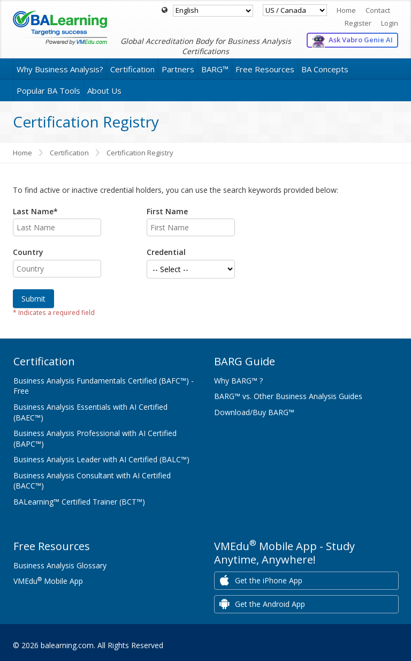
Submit (33, 299)
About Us (104, 90)
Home (346, 10)
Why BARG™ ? (238, 380)
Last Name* (35, 211)
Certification (132, 69)
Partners (178, 69)
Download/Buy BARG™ (254, 412)
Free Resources (264, 69)
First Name (167, 211)
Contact (378, 10)
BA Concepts (324, 69)
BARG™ (215, 69)
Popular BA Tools (48, 90)
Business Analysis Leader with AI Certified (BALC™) (101, 459)
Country (28, 252)
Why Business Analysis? (60, 69)
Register (358, 23)
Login (389, 23)
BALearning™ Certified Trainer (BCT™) (79, 502)
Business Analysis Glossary (59, 565)
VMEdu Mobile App (48, 581)
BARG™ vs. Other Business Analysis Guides (288, 396)
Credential (166, 252)
